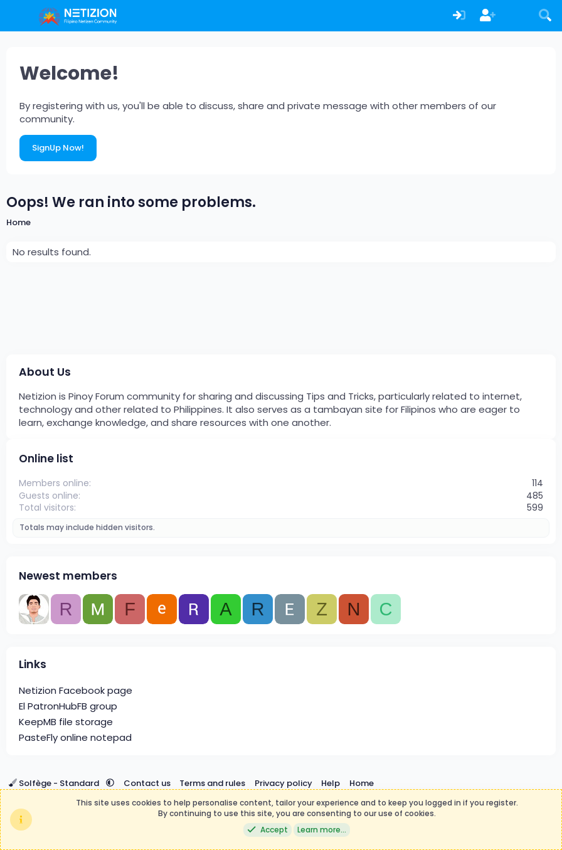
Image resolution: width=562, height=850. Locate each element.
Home (361, 783)
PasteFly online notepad (75, 737)
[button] (110, 783)
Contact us (147, 783)
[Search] (545, 16)
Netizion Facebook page (75, 690)
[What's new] (516, 16)
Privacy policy (283, 783)
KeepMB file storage (66, 721)
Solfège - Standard (55, 783)
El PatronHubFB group (68, 706)
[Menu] (17, 15)
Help (330, 783)
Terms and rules (212, 783)
